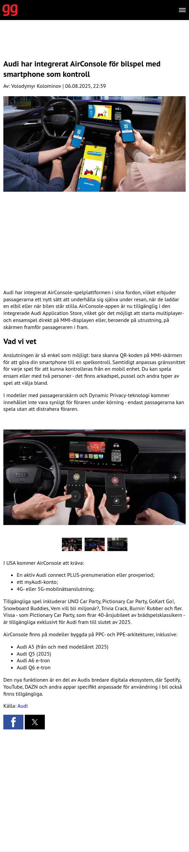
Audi (22, 705)
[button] (174, 477)
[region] (94, 45)
